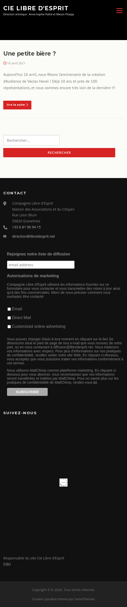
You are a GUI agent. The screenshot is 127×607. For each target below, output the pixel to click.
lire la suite (17, 104)
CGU (7, 564)
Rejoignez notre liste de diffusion (38, 254)
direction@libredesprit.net (33, 236)
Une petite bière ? (29, 53)
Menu (119, 10)
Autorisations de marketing (33, 276)
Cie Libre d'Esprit (36, 8)
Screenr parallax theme (50, 599)
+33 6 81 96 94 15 (26, 227)
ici (95, 382)
